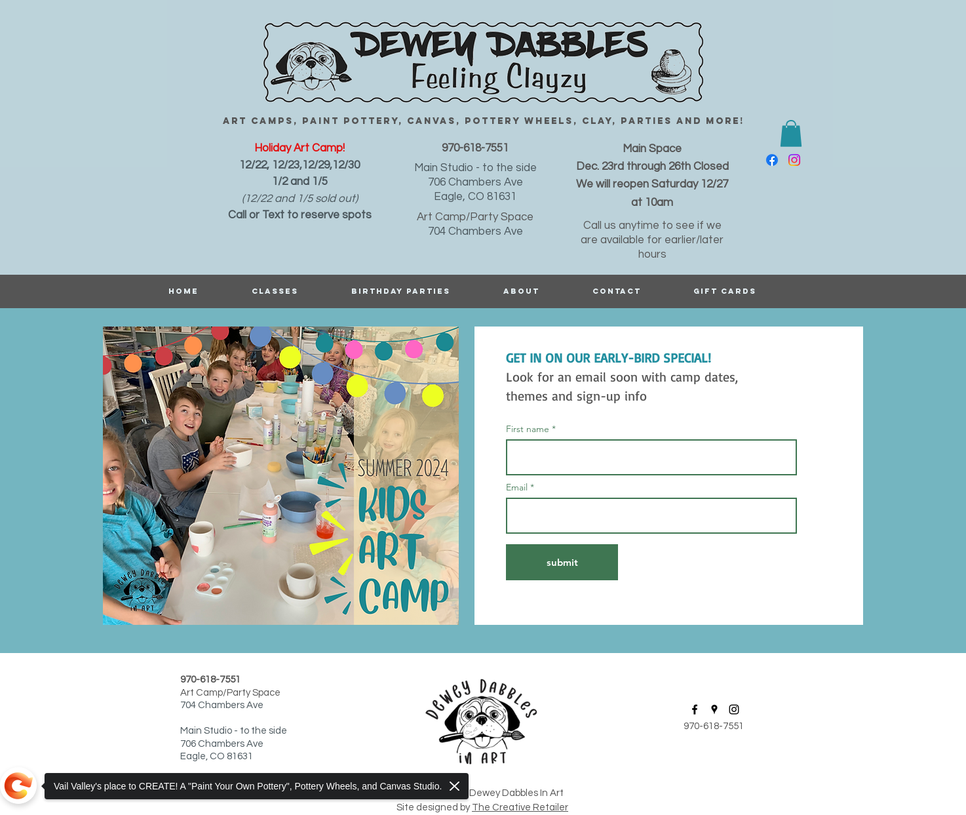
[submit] (562, 562)
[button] (791, 133)
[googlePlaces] (714, 709)
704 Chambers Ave (475, 231)
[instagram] (794, 160)
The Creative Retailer (520, 807)
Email (518, 487)
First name (527, 428)
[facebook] (772, 160)
